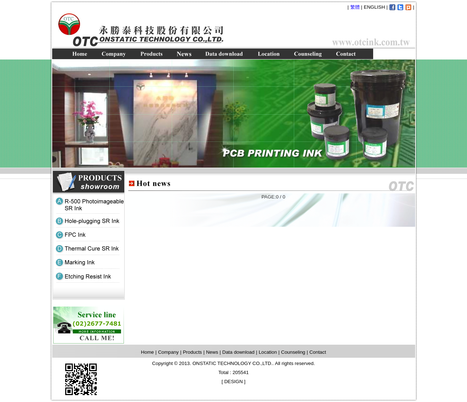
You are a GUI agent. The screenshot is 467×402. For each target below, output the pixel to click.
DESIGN (233, 381)
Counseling (293, 352)
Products (192, 352)
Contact (317, 352)
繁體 (355, 7)
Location (268, 352)
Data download (238, 352)
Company (168, 352)
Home (147, 352)
